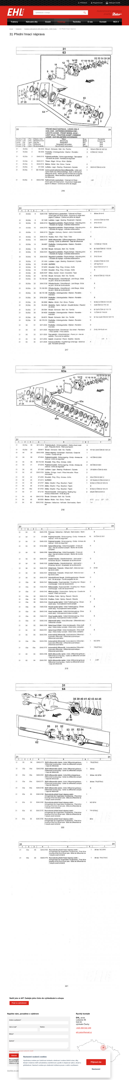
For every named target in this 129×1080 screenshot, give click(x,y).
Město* (11, 1034)
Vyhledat (85, 12)
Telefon (42, 1027)
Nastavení (96, 1069)
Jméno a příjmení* (15, 1020)
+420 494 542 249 (83, 1028)
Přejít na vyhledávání (19, 1003)
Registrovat (98, 3)
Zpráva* (11, 1041)
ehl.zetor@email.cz (84, 1032)
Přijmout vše (96, 1062)
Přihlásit (83, 3)
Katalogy (19, 29)
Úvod (11, 29)
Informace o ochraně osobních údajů (21, 1051)
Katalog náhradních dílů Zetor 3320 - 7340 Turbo (40, 29)
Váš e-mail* (13, 1027)
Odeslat (14, 1055)
